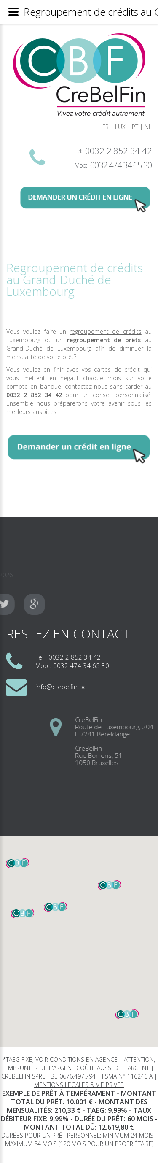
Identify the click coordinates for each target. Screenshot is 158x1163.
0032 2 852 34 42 (118, 151)
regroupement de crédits (106, 331)
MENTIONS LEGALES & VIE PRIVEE (79, 1085)
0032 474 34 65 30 (121, 165)
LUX (120, 127)
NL (148, 127)
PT (135, 127)
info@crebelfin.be (61, 686)
